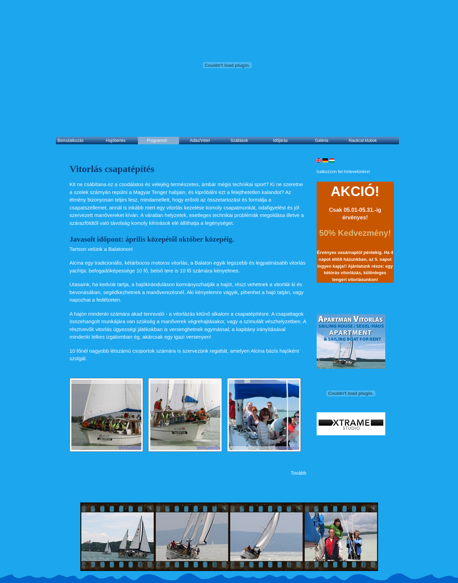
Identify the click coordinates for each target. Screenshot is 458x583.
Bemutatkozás (71, 140)
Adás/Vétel (200, 140)
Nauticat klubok (363, 140)
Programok (157, 140)
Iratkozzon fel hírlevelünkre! (343, 171)
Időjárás (280, 140)
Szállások (239, 140)
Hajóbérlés (116, 140)
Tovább (298, 473)
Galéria (321, 140)
